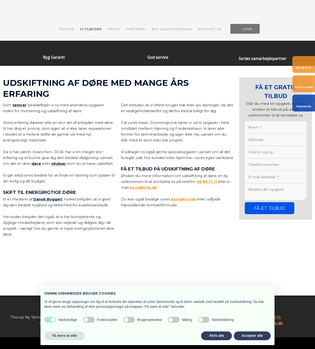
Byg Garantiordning (172, 29)
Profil (114, 29)
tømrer (19, 105)
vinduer (58, 163)
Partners (135, 29)
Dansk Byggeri (47, 199)
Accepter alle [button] (252, 336)
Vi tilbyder (90, 29)
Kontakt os (210, 29)
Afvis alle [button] (216, 336)
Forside (66, 29)
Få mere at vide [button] (64, 336)
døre (36, 163)
